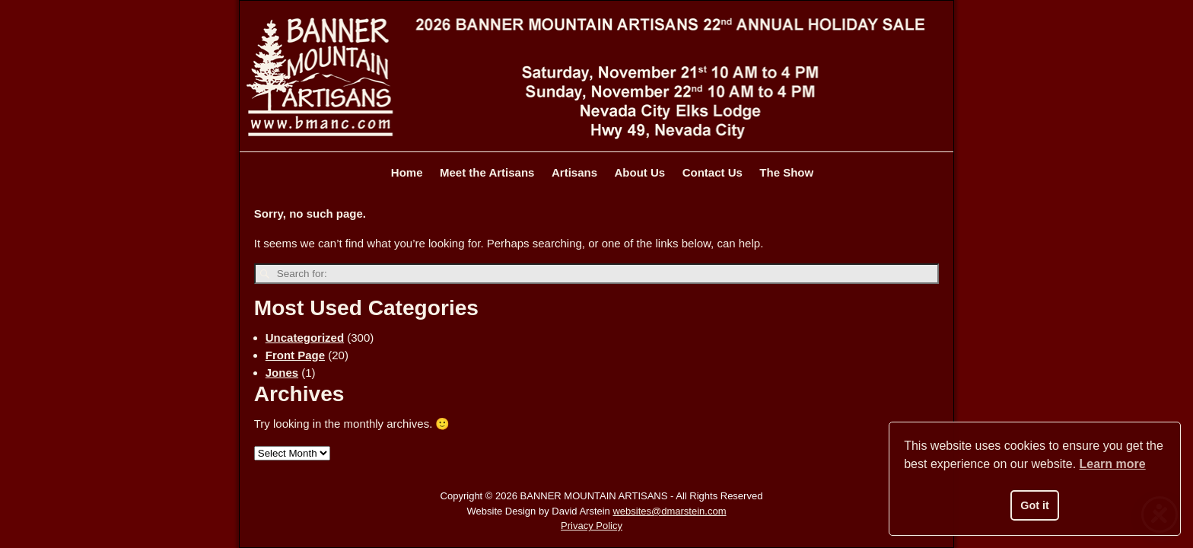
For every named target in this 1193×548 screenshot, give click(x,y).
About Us (640, 172)
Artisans (574, 172)
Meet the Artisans (487, 172)
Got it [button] (1034, 505)
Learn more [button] (1113, 463)
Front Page (295, 355)
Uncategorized (305, 337)
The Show (786, 172)
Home (407, 172)
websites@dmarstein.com (669, 511)
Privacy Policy (591, 525)
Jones (282, 372)
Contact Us (712, 172)
